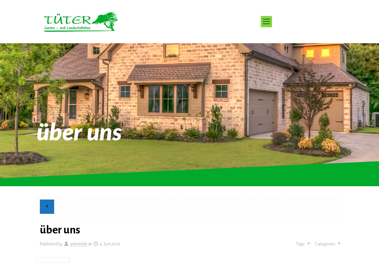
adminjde (78, 244)
